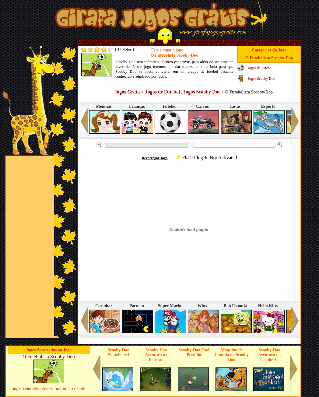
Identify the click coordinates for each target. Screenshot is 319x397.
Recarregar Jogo (154, 158)
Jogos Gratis (127, 91)
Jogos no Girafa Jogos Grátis (152, 19)
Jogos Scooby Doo (261, 78)
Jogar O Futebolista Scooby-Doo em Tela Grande (49, 389)
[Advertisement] (29, 247)
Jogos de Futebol (260, 68)
